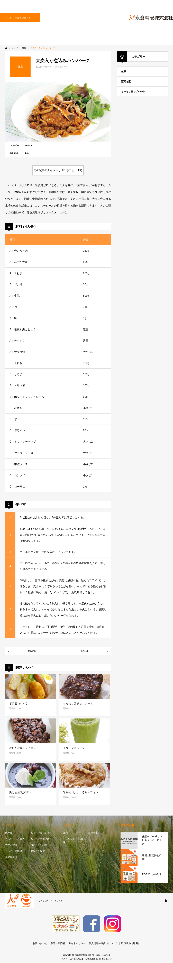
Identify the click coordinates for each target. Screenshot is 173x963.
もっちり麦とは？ (14, 838)
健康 (123, 71)
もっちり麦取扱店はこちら (19, 17)
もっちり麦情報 (13, 851)
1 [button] (56, 136)
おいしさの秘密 (39, 845)
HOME (8, 832)
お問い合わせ (40, 943)
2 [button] (60, 136)
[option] (58, 112)
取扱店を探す (38, 851)
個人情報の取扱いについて (103, 943)
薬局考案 (126, 81)
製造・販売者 (58, 943)
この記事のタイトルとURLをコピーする (58, 170)
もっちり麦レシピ (40, 832)
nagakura (47, 67)
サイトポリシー (77, 943)
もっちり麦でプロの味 (133, 91)
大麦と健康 (11, 845)
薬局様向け (11, 857)
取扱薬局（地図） (130, 943)
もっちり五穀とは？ (41, 838)
